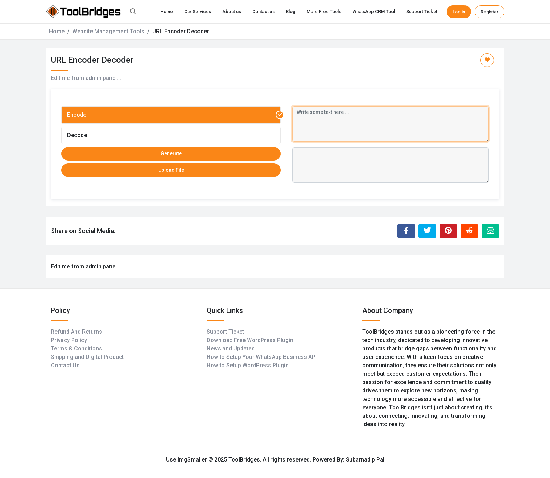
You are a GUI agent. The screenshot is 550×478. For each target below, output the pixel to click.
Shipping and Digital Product (87, 357)
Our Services (197, 11)
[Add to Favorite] (487, 60)
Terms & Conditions (76, 348)
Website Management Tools (108, 31)
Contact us (263, 11)
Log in (458, 11)
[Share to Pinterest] (448, 231)
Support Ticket (421, 11)
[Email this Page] (490, 231)
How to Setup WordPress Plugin (248, 365)
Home (166, 11)
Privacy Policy (69, 340)
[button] (133, 12)
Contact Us (65, 365)
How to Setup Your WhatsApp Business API (262, 357)
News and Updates (231, 348)
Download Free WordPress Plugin (250, 340)
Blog (290, 11)
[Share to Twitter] (427, 231)
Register (489, 11)
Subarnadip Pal (365, 459)
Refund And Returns (76, 331)
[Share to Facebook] (406, 231)
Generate (171, 153)
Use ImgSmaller (187, 459)
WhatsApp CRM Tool (374, 11)
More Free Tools (324, 11)
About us (231, 11)
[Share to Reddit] (469, 231)
